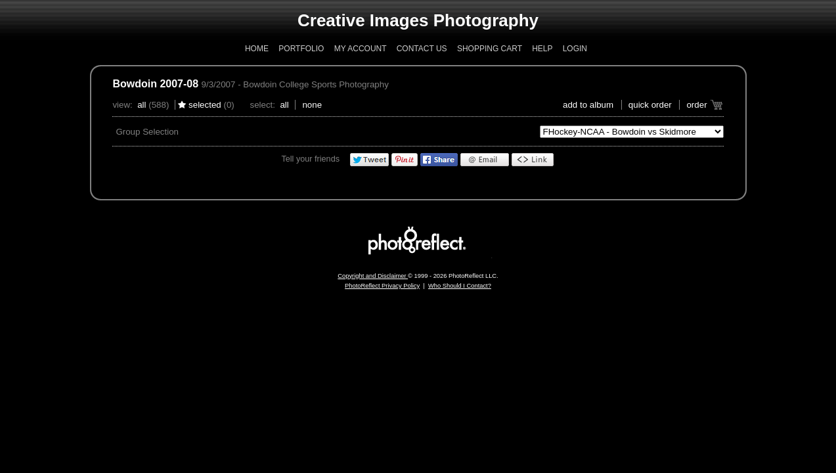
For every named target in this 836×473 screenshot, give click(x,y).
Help (542, 48)
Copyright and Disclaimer (373, 276)
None (312, 105)
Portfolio (301, 48)
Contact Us (422, 48)
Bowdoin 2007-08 (155, 83)
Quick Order (650, 105)
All (141, 105)
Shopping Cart (489, 48)
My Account (360, 48)
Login (575, 48)
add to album (588, 105)
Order (696, 105)
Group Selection (147, 132)
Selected (204, 105)
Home (257, 48)
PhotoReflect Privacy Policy (382, 285)
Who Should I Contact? (459, 285)
